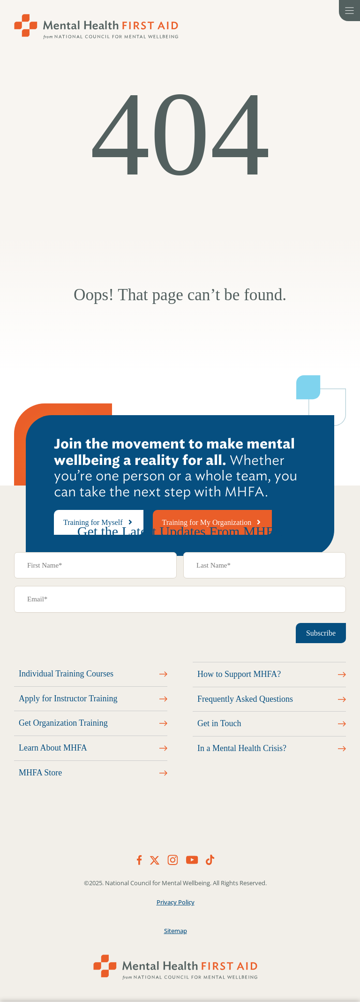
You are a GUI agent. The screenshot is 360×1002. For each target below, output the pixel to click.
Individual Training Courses (66, 673)
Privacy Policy (176, 902)
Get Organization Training (63, 723)
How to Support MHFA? (239, 674)
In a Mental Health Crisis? (241, 748)
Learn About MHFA (53, 747)
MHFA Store (40, 772)
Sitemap (175, 930)
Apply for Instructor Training (68, 698)
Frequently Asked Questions (245, 699)
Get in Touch (219, 723)
